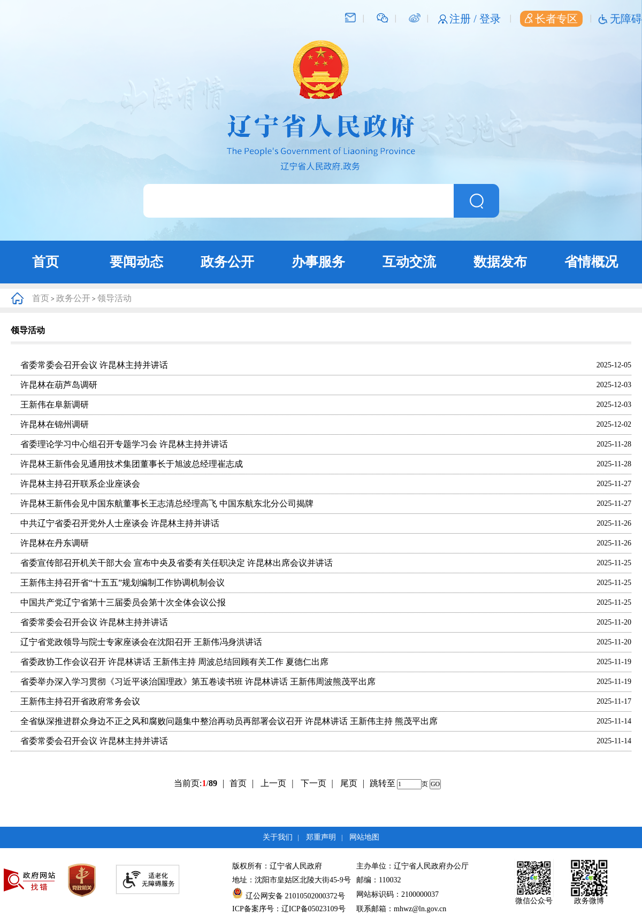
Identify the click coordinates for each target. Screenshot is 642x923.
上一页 (277, 783)
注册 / (464, 19)
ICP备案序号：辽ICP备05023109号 (289, 909)
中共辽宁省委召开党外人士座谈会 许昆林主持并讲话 (119, 523)
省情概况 (591, 262)
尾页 (348, 783)
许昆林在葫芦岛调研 (58, 384)
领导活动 (114, 298)
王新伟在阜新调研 (54, 404)
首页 (45, 262)
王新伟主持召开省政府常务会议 (80, 701)
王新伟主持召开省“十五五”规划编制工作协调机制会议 (122, 582)
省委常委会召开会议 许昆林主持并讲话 (94, 365)
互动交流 (409, 262)
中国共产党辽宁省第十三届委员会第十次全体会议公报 (123, 602)
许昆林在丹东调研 (54, 543)
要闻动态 (136, 262)
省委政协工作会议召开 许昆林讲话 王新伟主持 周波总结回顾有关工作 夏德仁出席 (174, 661)
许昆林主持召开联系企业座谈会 (80, 483)
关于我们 (278, 837)
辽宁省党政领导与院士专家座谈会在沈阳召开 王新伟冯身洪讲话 (141, 642)
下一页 (317, 783)
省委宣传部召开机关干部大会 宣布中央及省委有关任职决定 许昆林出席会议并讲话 (176, 562)
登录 (490, 19)
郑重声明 (321, 837)
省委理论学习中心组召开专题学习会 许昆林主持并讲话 (124, 444)
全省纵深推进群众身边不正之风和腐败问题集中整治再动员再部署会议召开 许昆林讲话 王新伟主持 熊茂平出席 (229, 721)
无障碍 (626, 19)
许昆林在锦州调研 (54, 424)
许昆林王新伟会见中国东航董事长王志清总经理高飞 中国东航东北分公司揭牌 (167, 503)
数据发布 (500, 262)
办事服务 (318, 262)
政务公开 (227, 262)
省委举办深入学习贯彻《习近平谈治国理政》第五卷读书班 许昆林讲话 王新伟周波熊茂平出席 (198, 681)
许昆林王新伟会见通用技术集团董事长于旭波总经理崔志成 (131, 463)
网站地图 (364, 837)
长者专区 (551, 19)
